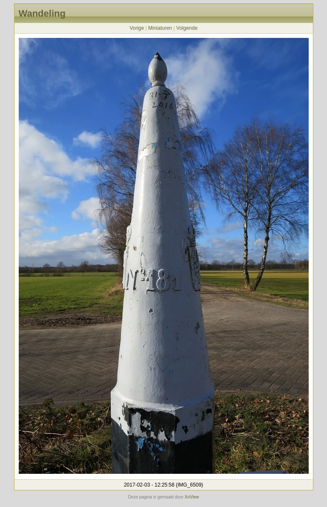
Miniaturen (160, 28)
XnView (192, 497)
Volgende (187, 28)
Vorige (136, 28)
